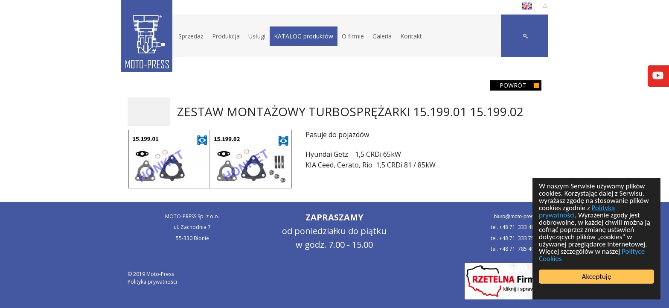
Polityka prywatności (152, 281)
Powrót (513, 85)
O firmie (353, 36)
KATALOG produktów (303, 36)
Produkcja (226, 36)
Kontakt (411, 36)
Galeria (382, 36)
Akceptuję (596, 276)
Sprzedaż (191, 36)
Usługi (256, 36)
